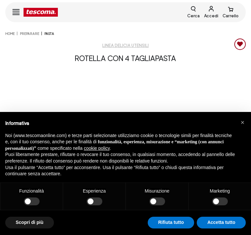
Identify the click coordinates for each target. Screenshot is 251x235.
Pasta (49, 34)
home (10, 34)
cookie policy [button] (96, 148)
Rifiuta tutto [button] (171, 222)
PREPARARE (29, 34)
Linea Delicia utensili (125, 45)
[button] (242, 122)
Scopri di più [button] (29, 222)
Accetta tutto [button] (221, 222)
